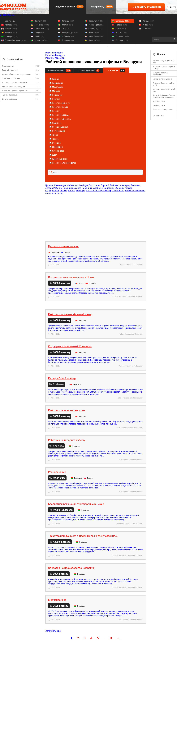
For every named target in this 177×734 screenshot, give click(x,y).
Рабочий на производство (63, 163)
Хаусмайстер (57, 151)
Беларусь (122, 21)
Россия (121, 32)
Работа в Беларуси (55, 55)
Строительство (8, 66)
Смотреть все (158, 115)
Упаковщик (56, 147)
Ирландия (41, 40)
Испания (68, 21)
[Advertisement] (95, 216)
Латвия (121, 25)
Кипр (66, 29)
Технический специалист (162, 110)
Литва (121, 29)
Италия (67, 25)
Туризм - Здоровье (9, 95)
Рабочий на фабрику (60, 119)
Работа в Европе (54, 52)
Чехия (93, 32)
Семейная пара (159, 101)
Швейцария (95, 36)
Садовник (55, 123)
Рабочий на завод (59, 115)
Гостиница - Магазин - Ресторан (14, 82)
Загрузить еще (53, 631)
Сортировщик (57, 131)
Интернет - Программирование (14, 91)
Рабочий (55, 111)
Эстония (122, 40)
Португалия (95, 21)
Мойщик (55, 91)
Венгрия (40, 21)
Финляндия (95, 25)
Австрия (11, 25)
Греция (39, 32)
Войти (173, 7)
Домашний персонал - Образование (16, 74)
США (147, 29)
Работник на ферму (60, 103)
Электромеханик (58, 159)
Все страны (10, 21)
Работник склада (59, 107)
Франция (95, 29)
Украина (122, 36)
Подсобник (56, 95)
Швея (53, 155)
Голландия (42, 29)
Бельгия (11, 32)
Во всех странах (7, 15)
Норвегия (68, 36)
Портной (55, 99)
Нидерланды (70, 32)
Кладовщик (56, 83)
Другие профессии (9, 99)
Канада (148, 21)
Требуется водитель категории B (160, 74)
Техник (54, 135)
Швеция (94, 40)
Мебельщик (56, 87)
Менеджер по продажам (162, 79)
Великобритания (15, 40)
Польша (68, 40)
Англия (11, 29)
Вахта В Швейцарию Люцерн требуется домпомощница (164, 96)
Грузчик (54, 79)
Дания (39, 36)
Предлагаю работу (68, 6)
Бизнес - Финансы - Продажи (13, 87)
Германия (42, 25)
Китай (148, 25)
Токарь (54, 139)
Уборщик (55, 143)
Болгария (11, 36)
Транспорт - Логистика (11, 78)
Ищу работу (101, 6)
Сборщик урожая (59, 127)
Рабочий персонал (9, 70)
